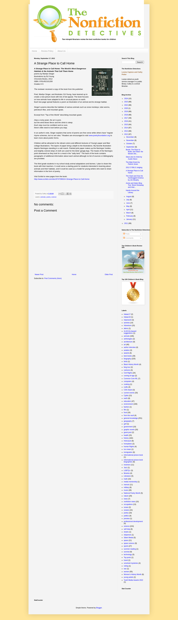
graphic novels (129, 430)
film (125, 410)
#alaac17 (127, 314)
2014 (126, 128)
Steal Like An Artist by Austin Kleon (134, 158)
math (126, 479)
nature (126, 496)
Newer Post (39, 274)
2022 (126, 105)
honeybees (128, 444)
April (128, 210)
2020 (126, 108)
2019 (126, 111)
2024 (126, 99)
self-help (127, 529)
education (127, 401)
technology (128, 555)
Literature (127, 476)
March (128, 213)
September (130, 147)
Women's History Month (132, 574)
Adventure (127, 325)
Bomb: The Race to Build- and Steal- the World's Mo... (134, 152)
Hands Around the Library (132, 191)
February (129, 216)
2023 (126, 102)
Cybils (126, 396)
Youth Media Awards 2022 (133, 580)
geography (128, 421)
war (125, 569)
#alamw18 (127, 320)
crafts (126, 387)
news (126, 499)
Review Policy (47, 51)
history (126, 438)
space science (129, 543)
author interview (130, 347)
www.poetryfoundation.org (99, 135)
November (130, 140)
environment (128, 404)
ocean (126, 507)
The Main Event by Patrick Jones (133, 163)
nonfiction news (129, 502)
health (126, 435)
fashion (126, 407)
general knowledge (131, 418)
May (128, 206)
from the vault (129, 415)
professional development (133, 521)
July (128, 200)
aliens (126, 328)
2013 (126, 131)
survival (126, 552)
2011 (126, 223)
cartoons (127, 370)
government (128, 427)
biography (127, 359)
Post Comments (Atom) (53, 278)
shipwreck (127, 535)
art (125, 345)
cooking (126, 384)
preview (126, 519)
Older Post (109, 274)
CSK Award (128, 390)
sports (126, 546)
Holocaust (127, 441)
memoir (126, 485)
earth (126, 398)
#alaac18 (127, 317)
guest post (127, 432)
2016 (126, 121)
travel (126, 560)
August (129, 196)
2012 (126, 134)
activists (127, 323)
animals (43, 197)
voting (126, 566)
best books (128, 356)
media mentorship (130, 482)
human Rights (129, 447)
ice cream (127, 449)
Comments (128, 238)
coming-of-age (129, 376)
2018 (126, 115)
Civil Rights (128, 373)
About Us (62, 51)
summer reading (130, 549)
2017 (126, 118)
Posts (126, 234)
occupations (128, 504)
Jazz (125, 468)
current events (129, 393)
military (126, 487)
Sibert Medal (128, 538)
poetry (48, 197)
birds (125, 361)
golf (125, 424)
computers (128, 381)
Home (34, 51)
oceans (126, 510)
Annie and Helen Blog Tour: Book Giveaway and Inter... (135, 185)
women (126, 572)
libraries (127, 473)
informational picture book (133, 455)
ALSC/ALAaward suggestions (130, 332)
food (125, 412)
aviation (126, 350)
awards (126, 353)
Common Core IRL (131, 379)
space (126, 540)
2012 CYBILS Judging (134, 167)
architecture (128, 342)
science (53, 197)
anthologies (128, 339)
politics (126, 516)
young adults (128, 577)
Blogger (99, 608)
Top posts (127, 557)
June (128, 203)
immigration (128, 452)
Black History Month (131, 364)
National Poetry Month (132, 493)
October (129, 144)
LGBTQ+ (127, 470)
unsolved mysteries (131, 563)
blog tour (127, 367)
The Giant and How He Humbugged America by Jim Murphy (135, 178)
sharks (126, 532)
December (130, 137)
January (129, 219)
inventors (127, 465)
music (126, 490)
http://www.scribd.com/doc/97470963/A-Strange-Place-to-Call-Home (61, 179)
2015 (126, 125)
